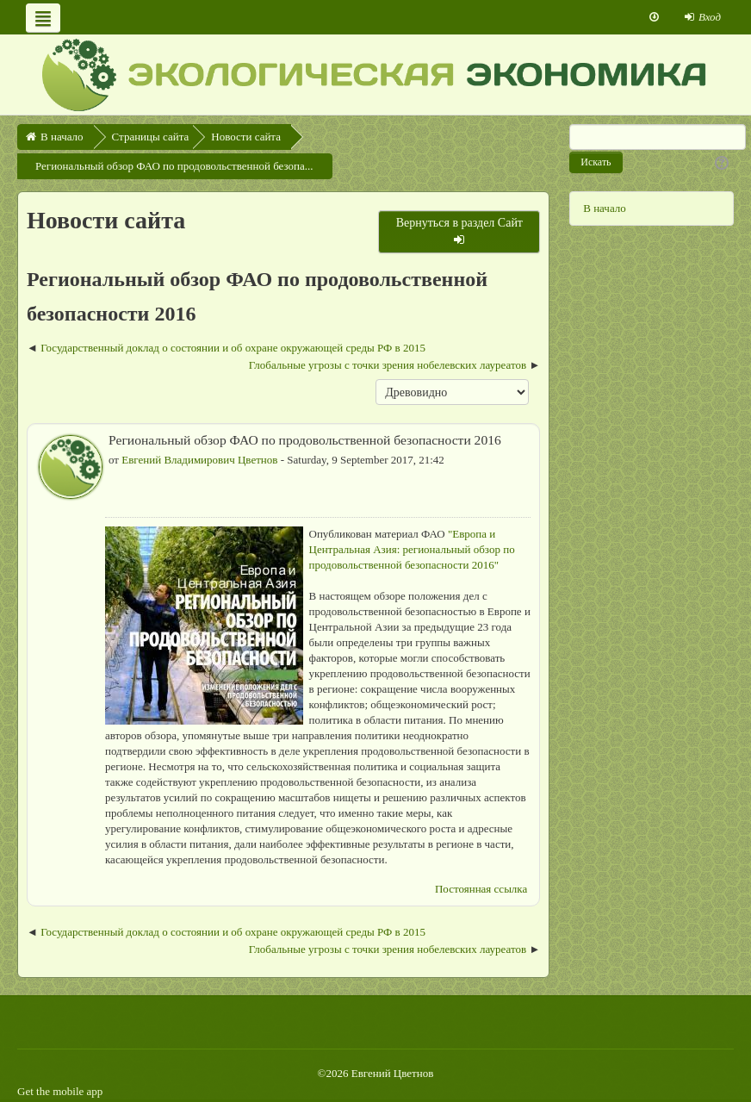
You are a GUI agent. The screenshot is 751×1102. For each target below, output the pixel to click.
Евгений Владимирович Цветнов (199, 459)
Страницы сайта (150, 136)
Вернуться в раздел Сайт (459, 231)
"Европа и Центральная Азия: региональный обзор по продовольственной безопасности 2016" (412, 549)
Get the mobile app (59, 1091)
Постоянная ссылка (481, 888)
